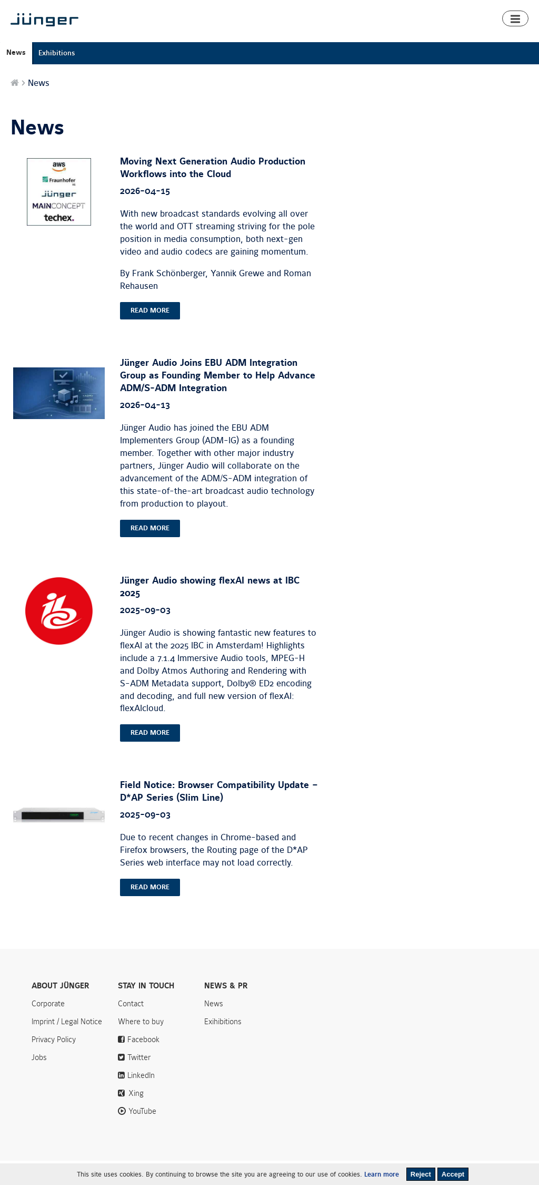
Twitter (139, 1081)
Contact (483, 9)
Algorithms (342, 38)
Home (205, 38)
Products (241, 38)
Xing (136, 1117)
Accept (453, 1174)
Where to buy (489, 38)
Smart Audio (289, 38)
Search (523, 9)
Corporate (48, 1028)
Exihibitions (223, 1046)
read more (150, 335)
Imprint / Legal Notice (67, 1046)
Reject (421, 1174)
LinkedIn (141, 1099)
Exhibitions (56, 77)
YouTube (142, 1135)
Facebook (143, 1064)
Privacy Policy (54, 1064)
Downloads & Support (412, 38)
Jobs (39, 1081)
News (412, 9)
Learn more (381, 1174)
